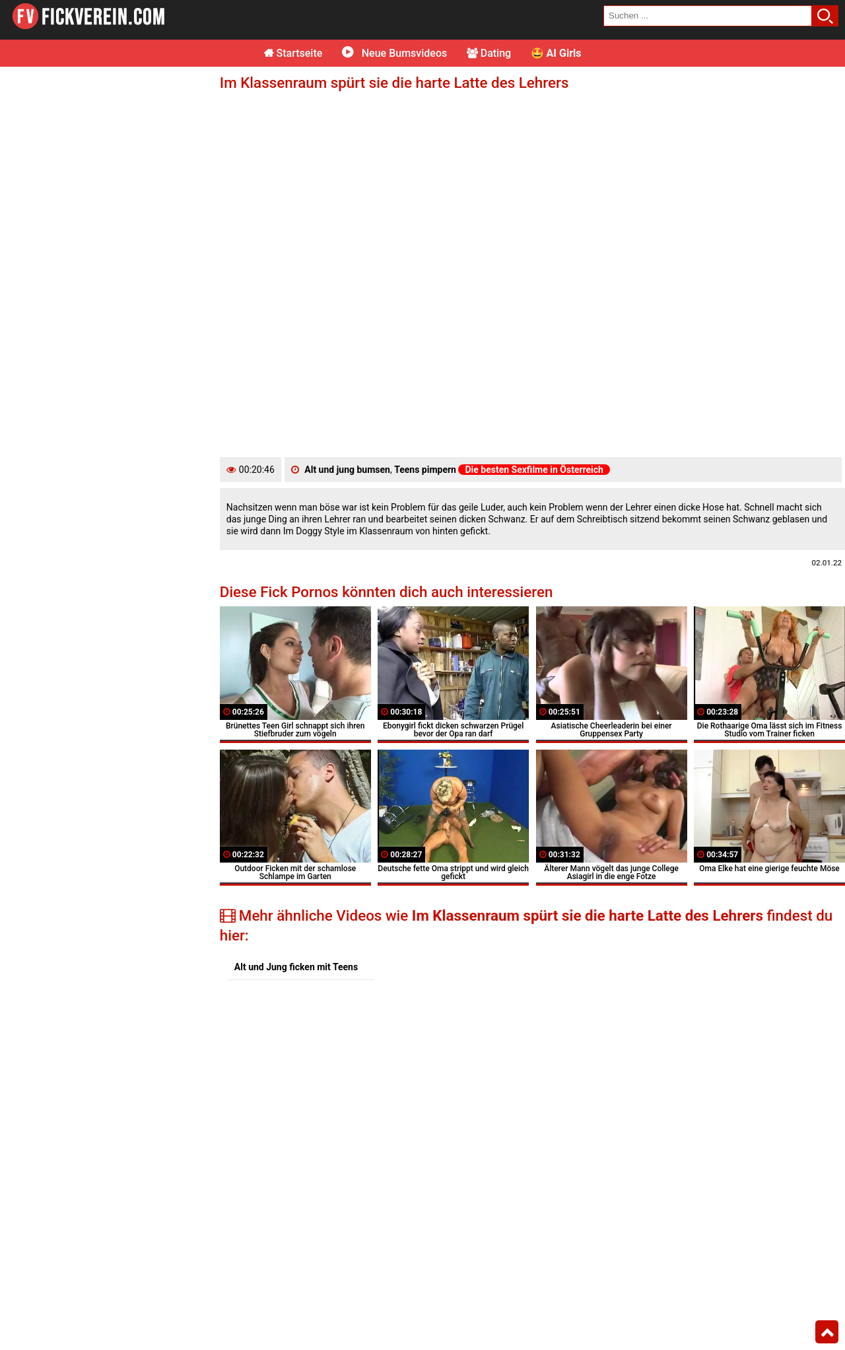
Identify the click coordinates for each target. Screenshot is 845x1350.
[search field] (707, 15)
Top (827, 1332)
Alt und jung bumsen (347, 469)
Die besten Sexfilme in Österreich (534, 469)
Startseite (293, 53)
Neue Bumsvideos (394, 53)
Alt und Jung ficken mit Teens (296, 967)
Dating (489, 53)
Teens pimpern (425, 469)
